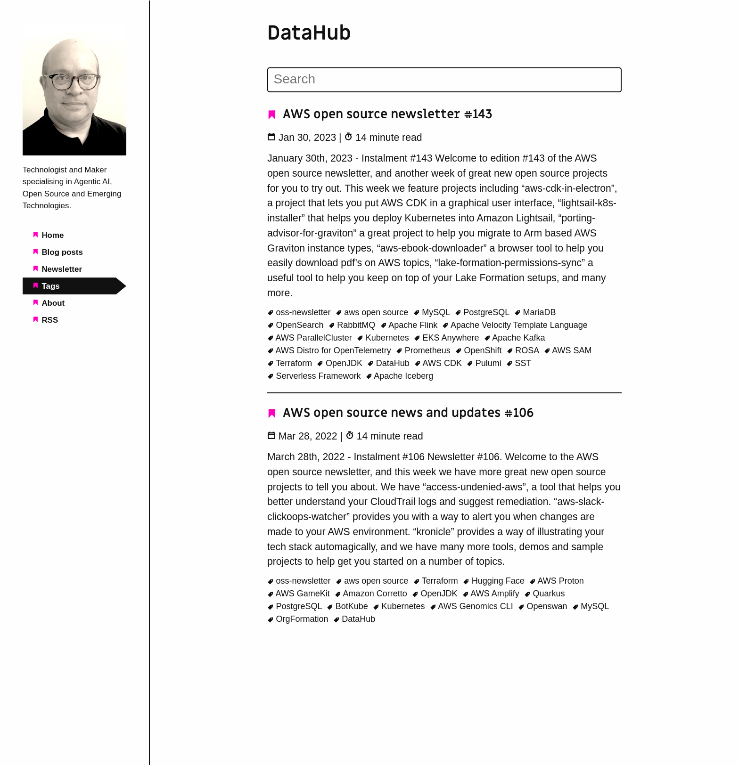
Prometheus (424, 350)
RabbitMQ (353, 325)
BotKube (348, 606)
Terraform (290, 363)
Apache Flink (410, 325)
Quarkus (544, 593)
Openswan (544, 606)
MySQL (432, 312)
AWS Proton (556, 581)
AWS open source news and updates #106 (400, 413)
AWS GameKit (299, 593)
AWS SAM (568, 350)
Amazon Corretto (372, 593)
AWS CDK (439, 363)
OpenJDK (341, 363)
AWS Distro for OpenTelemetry (330, 350)
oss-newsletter (300, 312)
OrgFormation (299, 619)
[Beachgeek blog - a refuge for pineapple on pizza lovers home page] (74, 152)
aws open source (373, 312)
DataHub (389, 363)
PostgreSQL (483, 312)
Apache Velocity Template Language (514, 325)
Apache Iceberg (400, 376)
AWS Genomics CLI (473, 606)
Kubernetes (384, 337)
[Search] (444, 79)
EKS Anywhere (448, 337)
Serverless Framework (315, 376)
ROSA (524, 350)
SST (519, 363)
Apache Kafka (514, 337)
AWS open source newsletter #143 (380, 114)
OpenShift (479, 350)
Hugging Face (495, 581)
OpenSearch (296, 325)
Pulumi (485, 363)
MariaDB (535, 312)
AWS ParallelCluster (310, 337)
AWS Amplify (492, 593)
